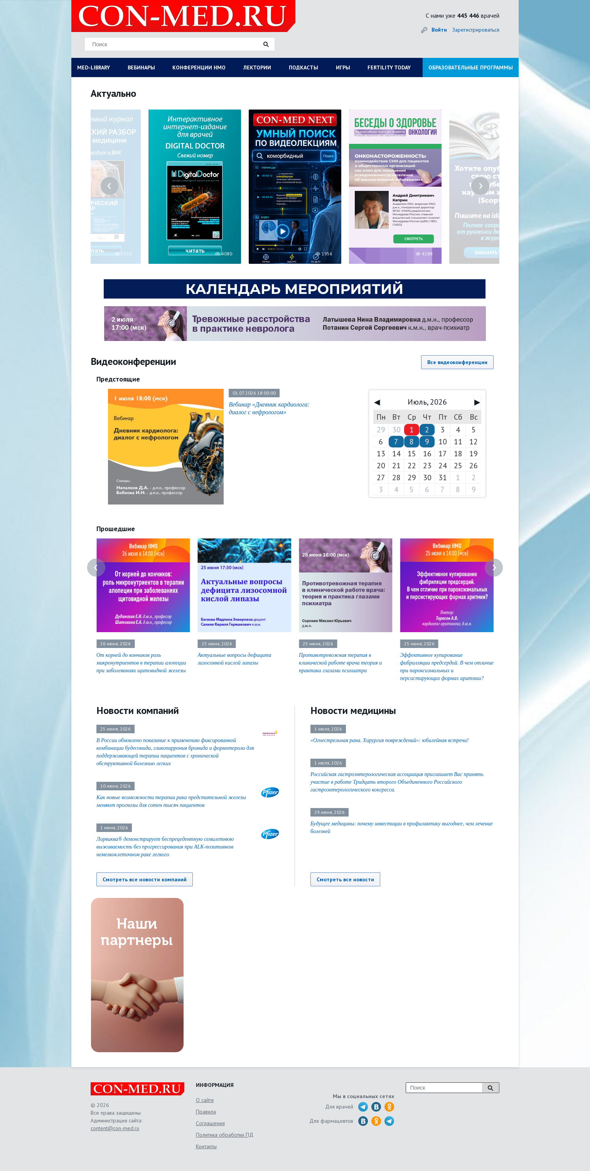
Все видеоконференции (457, 362)
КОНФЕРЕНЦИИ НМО (199, 67)
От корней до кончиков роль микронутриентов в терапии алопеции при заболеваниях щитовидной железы (141, 662)
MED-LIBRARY (93, 67)
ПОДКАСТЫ (303, 67)
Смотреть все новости (345, 879)
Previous (109, 185)
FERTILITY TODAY (389, 67)
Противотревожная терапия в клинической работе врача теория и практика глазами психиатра (340, 662)
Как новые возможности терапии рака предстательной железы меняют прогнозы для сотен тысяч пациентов (171, 801)
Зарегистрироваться (475, 29)
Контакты (206, 1146)
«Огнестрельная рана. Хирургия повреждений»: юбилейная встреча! (389, 740)
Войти (439, 29)
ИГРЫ (343, 67)
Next (480, 185)
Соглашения (210, 1123)
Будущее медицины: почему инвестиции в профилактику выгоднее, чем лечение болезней (401, 827)
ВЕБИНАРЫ (141, 67)
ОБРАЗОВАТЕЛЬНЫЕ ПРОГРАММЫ (470, 67)
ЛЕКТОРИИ (257, 67)
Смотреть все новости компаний (145, 879)
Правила (206, 1111)
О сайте (205, 1100)
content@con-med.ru (115, 1128)
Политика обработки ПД (224, 1134)
